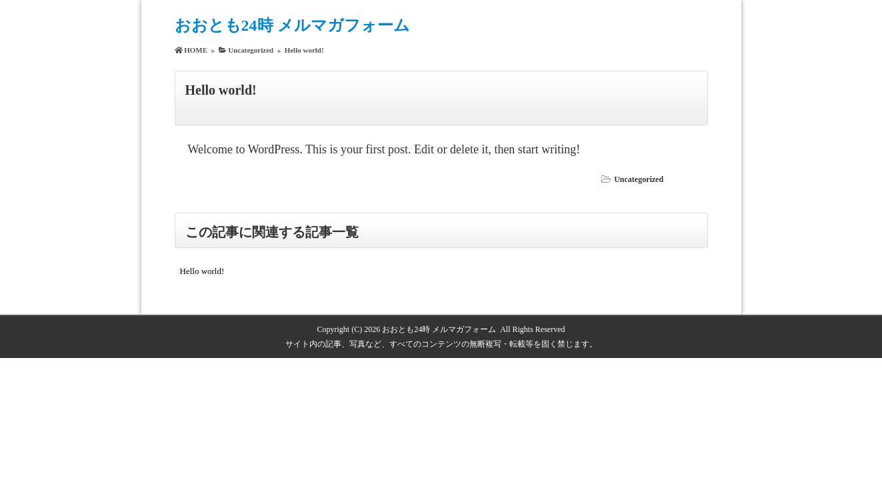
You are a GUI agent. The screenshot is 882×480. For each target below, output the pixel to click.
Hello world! (202, 271)
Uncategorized (638, 179)
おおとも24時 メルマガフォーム (292, 25)
